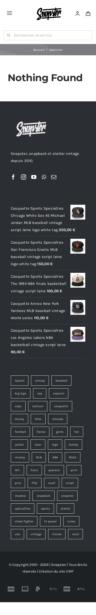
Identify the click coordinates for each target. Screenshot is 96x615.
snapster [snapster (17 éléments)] (67, 496)
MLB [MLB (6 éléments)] (39, 457)
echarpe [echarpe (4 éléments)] (57, 419)
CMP (70, 571)
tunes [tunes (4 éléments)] (71, 521)
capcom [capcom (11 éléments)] (58, 393)
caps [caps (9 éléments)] (18, 406)
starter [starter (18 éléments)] (65, 508)
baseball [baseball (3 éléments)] (61, 380)
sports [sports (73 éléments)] (45, 508)
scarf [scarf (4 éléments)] (51, 483)
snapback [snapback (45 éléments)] (43, 496)
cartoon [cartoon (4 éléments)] (37, 406)
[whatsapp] (44, 177)
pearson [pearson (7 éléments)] (54, 470)
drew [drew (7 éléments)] (38, 419)
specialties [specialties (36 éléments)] (22, 508)
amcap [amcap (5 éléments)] (40, 380)
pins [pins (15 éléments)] (18, 483)
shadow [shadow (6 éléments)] (20, 496)
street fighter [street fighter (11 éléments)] (24, 521)
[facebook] (13, 177)
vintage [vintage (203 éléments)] (36, 534)
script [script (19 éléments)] (70, 483)
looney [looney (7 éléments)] (73, 444)
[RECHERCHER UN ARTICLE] (48, 35)
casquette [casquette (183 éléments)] (61, 406)
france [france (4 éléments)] (41, 432)
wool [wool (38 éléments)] (75, 534)
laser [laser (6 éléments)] (38, 444)
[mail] (53, 177)
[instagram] (23, 177)
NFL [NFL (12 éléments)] (17, 470)
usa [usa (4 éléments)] (17, 534)
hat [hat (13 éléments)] (76, 432)
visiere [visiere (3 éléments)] (56, 534)
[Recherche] (9, 35)
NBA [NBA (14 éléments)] (55, 457)
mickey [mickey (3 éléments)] (20, 457)
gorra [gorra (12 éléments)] (59, 432)
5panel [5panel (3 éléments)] (19, 380)
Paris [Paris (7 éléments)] (34, 470)
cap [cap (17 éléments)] (39, 393)
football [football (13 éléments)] (20, 432)
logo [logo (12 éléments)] (55, 444)
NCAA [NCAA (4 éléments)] (72, 457)
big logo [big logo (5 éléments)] (20, 393)
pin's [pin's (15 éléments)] (74, 470)
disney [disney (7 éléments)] (19, 419)
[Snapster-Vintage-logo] (49, 5)
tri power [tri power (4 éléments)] (50, 521)
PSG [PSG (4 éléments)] (34, 483)
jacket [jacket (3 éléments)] (19, 444)
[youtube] (33, 177)
